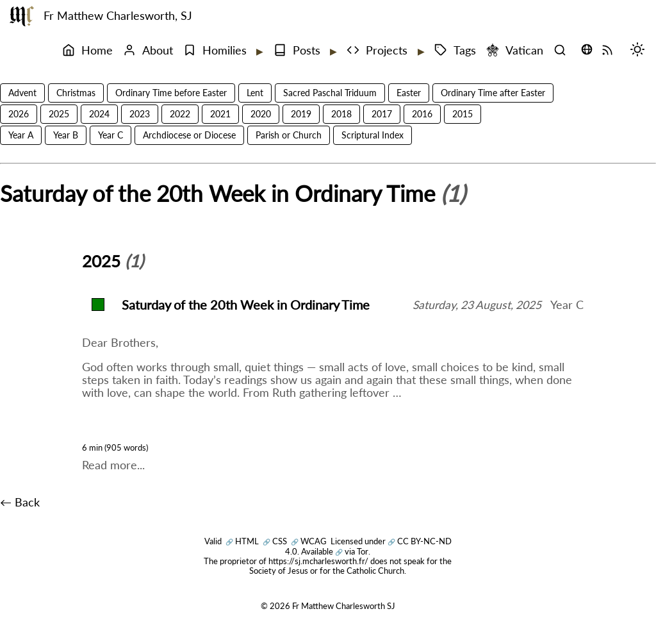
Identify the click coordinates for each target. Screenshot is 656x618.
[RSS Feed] (610, 51)
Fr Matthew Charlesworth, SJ (118, 15)
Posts (297, 50)
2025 (59, 113)
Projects (377, 50)
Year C (110, 134)
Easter (409, 92)
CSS (275, 541)
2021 (220, 113)
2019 (301, 113)
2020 (260, 113)
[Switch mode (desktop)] (641, 51)
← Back (20, 502)
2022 (180, 113)
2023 (139, 113)
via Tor (351, 551)
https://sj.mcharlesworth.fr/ (318, 561)
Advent (22, 92)
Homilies (215, 50)
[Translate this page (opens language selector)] (586, 49)
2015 (462, 113)
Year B (65, 134)
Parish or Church (289, 134)
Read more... (113, 465)
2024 (99, 113)
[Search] (563, 51)
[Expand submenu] (258, 51)
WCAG (309, 541)
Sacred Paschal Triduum (330, 92)
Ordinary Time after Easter (493, 92)
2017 (382, 113)
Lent (255, 92)
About (148, 50)
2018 (341, 113)
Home (87, 50)
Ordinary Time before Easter (171, 92)
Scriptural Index (372, 134)
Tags (455, 50)
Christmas (75, 92)
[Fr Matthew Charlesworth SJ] (22, 16)
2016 (422, 113)
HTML (242, 541)
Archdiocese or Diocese (189, 134)
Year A (20, 134)
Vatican (514, 50)
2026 (18, 113)
